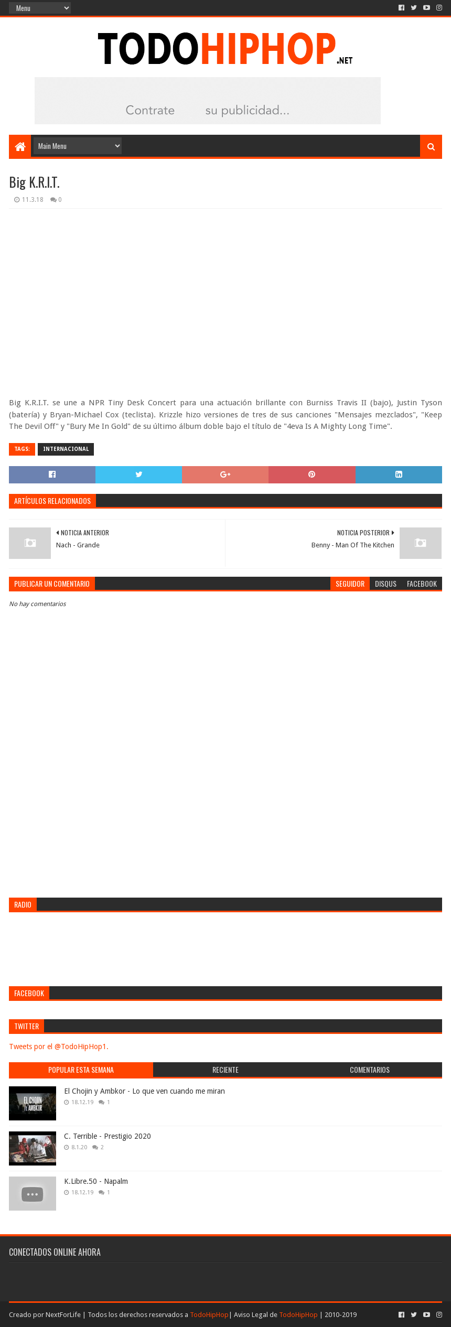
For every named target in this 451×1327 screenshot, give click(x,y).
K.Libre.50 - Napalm (96, 1181)
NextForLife (63, 1315)
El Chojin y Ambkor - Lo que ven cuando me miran (144, 1091)
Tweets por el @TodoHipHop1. (59, 1046)
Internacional (66, 449)
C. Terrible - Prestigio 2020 (107, 1136)
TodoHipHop (209, 1315)
